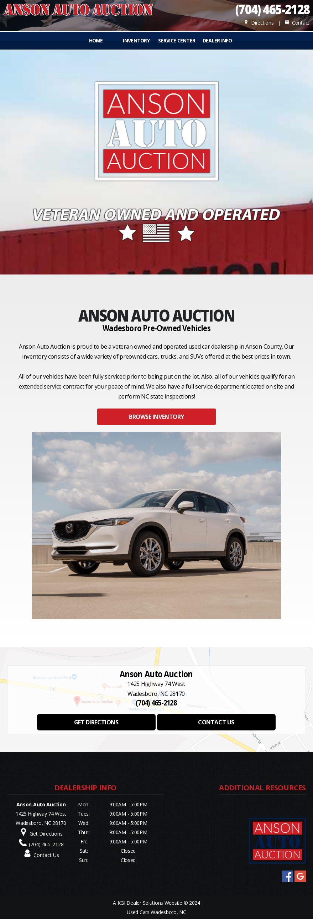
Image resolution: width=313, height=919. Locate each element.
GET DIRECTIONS (96, 722)
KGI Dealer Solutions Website (150, 902)
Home (96, 40)
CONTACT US (216, 722)
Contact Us (46, 855)
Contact (297, 22)
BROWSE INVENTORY (156, 417)
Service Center (176, 40)
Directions (259, 22)
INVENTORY (136, 40)
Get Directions (46, 833)
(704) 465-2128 (272, 9)
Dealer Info (217, 40)
